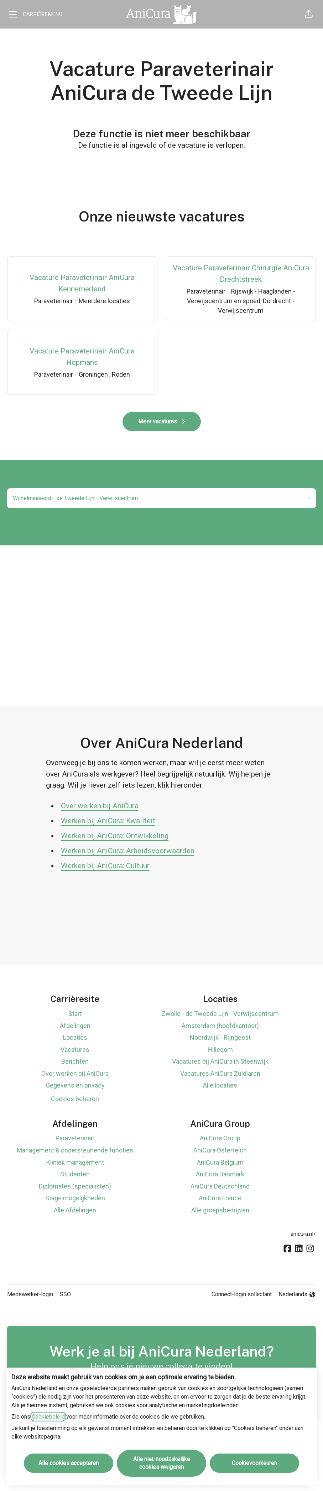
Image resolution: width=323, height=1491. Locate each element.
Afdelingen (75, 1025)
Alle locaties (220, 1085)
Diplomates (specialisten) (75, 1186)
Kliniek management (75, 1162)
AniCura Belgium (220, 1162)
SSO (65, 1294)
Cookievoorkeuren (254, 1463)
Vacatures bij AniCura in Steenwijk (220, 1061)
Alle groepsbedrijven (220, 1210)
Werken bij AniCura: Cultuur (105, 865)
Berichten (75, 1061)
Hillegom (220, 1049)
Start (75, 1013)
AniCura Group (220, 1138)
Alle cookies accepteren (68, 1463)
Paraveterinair (75, 1138)
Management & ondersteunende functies (75, 1150)
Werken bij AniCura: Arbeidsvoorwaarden (127, 850)
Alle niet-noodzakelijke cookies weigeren (161, 1463)
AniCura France (220, 1198)
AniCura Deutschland (220, 1186)
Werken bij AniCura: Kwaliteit (108, 820)
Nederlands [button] (297, 1295)
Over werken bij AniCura (100, 806)
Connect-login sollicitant (242, 1294)
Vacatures (75, 1049)
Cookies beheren (75, 1099)
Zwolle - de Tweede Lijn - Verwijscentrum (220, 1013)
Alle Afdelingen (75, 1210)
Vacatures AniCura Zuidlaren (220, 1073)
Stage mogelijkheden (75, 1198)
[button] (309, 14)
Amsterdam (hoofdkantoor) (220, 1025)
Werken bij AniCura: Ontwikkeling (114, 835)
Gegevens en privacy (75, 1085)
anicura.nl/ (303, 1234)
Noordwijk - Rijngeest (220, 1037)
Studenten (75, 1174)
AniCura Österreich (220, 1150)
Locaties (75, 1037)
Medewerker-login (30, 1294)
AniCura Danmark (220, 1174)
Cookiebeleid (48, 1416)
